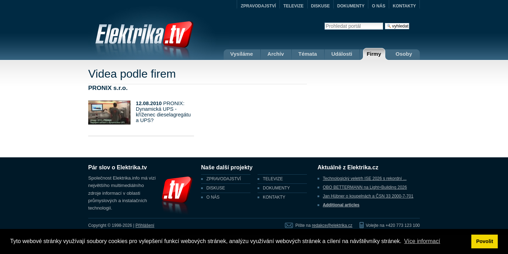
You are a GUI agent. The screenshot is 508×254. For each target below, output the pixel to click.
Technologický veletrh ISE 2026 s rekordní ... (364, 178)
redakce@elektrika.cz (332, 225)
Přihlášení (144, 225)
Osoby (403, 54)
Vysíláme (241, 54)
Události (341, 54)
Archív (275, 54)
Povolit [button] (484, 241)
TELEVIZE (293, 6)
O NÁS (378, 6)
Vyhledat (324, 22)
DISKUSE (320, 6)
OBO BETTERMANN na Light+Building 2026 (365, 187)
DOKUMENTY (350, 6)
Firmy (374, 54)
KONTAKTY (404, 6)
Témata (307, 54)
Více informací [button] (422, 241)
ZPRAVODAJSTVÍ (258, 6)
